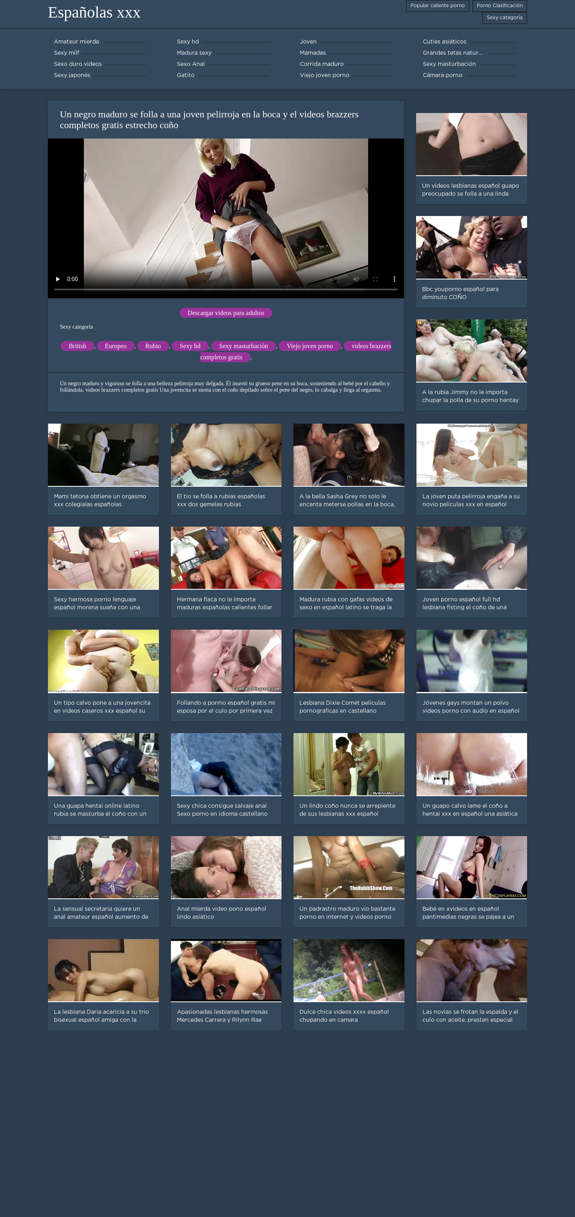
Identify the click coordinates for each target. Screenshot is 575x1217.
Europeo (116, 346)
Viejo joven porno (310, 346)
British (77, 346)
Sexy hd (190, 346)
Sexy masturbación (243, 346)
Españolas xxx (94, 12)
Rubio (153, 346)
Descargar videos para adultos (226, 312)
